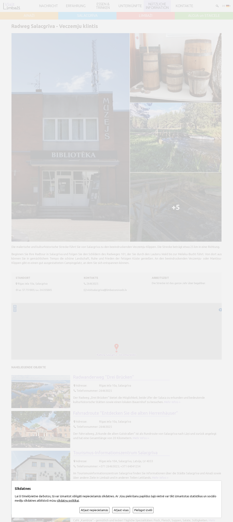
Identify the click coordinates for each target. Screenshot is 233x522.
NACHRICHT (48, 6)
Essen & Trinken (103, 5)
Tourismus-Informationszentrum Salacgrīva (115, 452)
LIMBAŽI (145, 15)
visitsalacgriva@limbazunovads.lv (107, 289)
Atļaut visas (121, 510)
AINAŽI (29, 15)
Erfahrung (76, 6)
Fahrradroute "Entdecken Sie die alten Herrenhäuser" (125, 413)
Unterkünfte (130, 6)
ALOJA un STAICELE (204, 15)
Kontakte (184, 6)
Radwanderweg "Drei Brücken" (103, 377)
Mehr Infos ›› (172, 402)
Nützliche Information (157, 5)
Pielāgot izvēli (143, 510)
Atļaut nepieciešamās (94, 510)
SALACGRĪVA (87, 15)
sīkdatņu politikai (68, 500)
